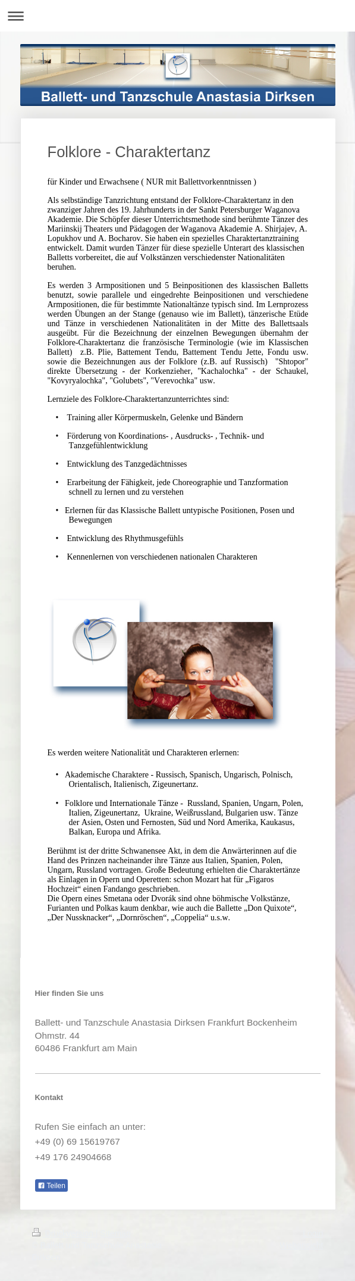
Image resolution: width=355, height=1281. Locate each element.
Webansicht (301, 1245)
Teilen (51, 1186)
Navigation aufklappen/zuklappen (177, 16)
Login (313, 1233)
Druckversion (64, 1233)
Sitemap (115, 1233)
